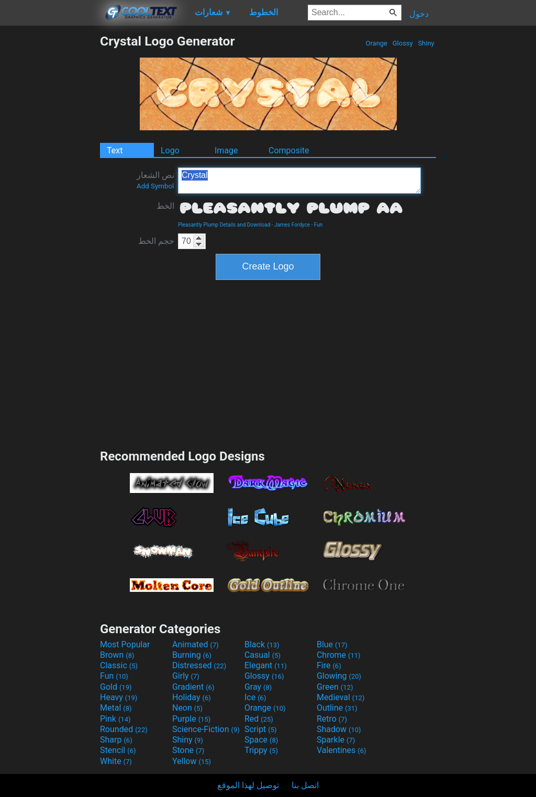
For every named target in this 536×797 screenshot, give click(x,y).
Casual (262, 655)
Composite (289, 150)
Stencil (118, 750)
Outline (337, 708)
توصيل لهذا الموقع (248, 785)
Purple (191, 719)
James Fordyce (292, 225)
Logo (170, 150)
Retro (332, 719)
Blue (332, 644)
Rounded (124, 729)
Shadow (339, 729)
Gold (116, 687)
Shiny (426, 43)
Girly (185, 676)
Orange (376, 43)
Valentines (341, 750)
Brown (117, 655)
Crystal (299, 180)
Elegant (265, 665)
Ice (255, 697)
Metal (116, 708)
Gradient (193, 687)
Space (261, 740)
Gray (258, 687)
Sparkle (336, 740)
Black (262, 644)
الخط (165, 206)
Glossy (402, 43)
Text (114, 150)
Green (335, 687)
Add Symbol (155, 186)
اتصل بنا (305, 785)
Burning (191, 655)
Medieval (341, 697)
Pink (115, 719)
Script (260, 729)
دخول (419, 14)
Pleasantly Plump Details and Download (224, 225)
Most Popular (125, 644)
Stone (188, 750)
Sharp (116, 740)
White (116, 761)
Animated (195, 644)
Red (258, 719)
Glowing (339, 676)
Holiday (191, 697)
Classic (119, 665)
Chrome (339, 655)
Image (226, 150)
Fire (329, 665)
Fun (318, 225)
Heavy (118, 697)
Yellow (191, 761)
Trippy (261, 750)
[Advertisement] (50, 190)
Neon (187, 708)
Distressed (199, 665)
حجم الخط (156, 241)
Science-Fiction (206, 729)
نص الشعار (155, 180)
